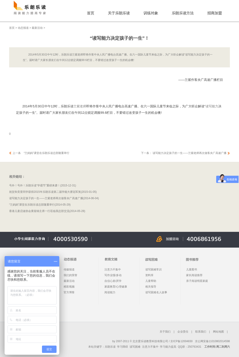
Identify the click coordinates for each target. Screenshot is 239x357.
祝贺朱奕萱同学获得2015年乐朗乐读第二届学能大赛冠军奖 (45, 191)
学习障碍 (122, 346)
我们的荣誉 (70, 275)
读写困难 (135, 346)
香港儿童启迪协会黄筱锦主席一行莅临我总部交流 (39, 211)
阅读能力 (109, 292)
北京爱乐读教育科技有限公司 (150, 341)
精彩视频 (69, 286)
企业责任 (182, 331)
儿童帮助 (150, 281)
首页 (90, 13)
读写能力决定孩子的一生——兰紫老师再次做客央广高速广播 (189, 153)
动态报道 (23, 27)
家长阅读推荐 (194, 275)
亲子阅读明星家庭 (197, 281)
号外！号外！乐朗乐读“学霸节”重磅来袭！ (34, 185)
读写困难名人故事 (156, 292)
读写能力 (211, 106)
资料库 (149, 275)
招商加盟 (214, 13)
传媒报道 (69, 269)
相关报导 (150, 286)
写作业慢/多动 (113, 275)
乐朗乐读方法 (183, 13)
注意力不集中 (112, 269)
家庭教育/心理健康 (115, 286)
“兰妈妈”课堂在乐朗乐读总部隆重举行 (32, 204)
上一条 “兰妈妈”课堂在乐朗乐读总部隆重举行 (41, 153)
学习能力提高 (168, 346)
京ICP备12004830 (181, 341)
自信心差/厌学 (113, 281)
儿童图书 (191, 269)
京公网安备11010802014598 (212, 341)
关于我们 (165, 331)
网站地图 (218, 331)
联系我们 (200, 331)
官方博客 (69, 292)
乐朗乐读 (110, 346)
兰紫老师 (79, 106)
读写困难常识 (153, 269)
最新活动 (37, 27)
